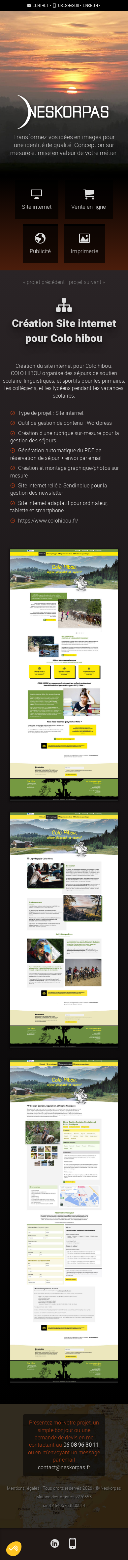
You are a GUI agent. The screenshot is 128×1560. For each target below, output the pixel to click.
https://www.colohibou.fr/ (48, 521)
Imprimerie (84, 243)
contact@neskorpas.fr (64, 1467)
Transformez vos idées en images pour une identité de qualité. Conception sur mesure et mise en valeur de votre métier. (64, 145)
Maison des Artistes (55, 1496)
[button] (14, 1549)
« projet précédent (44, 282)
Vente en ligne (88, 199)
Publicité (40, 243)
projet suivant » (87, 282)
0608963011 (68, 5)
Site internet (36, 199)
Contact (41, 5)
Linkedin (90, 5)
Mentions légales (23, 1488)
